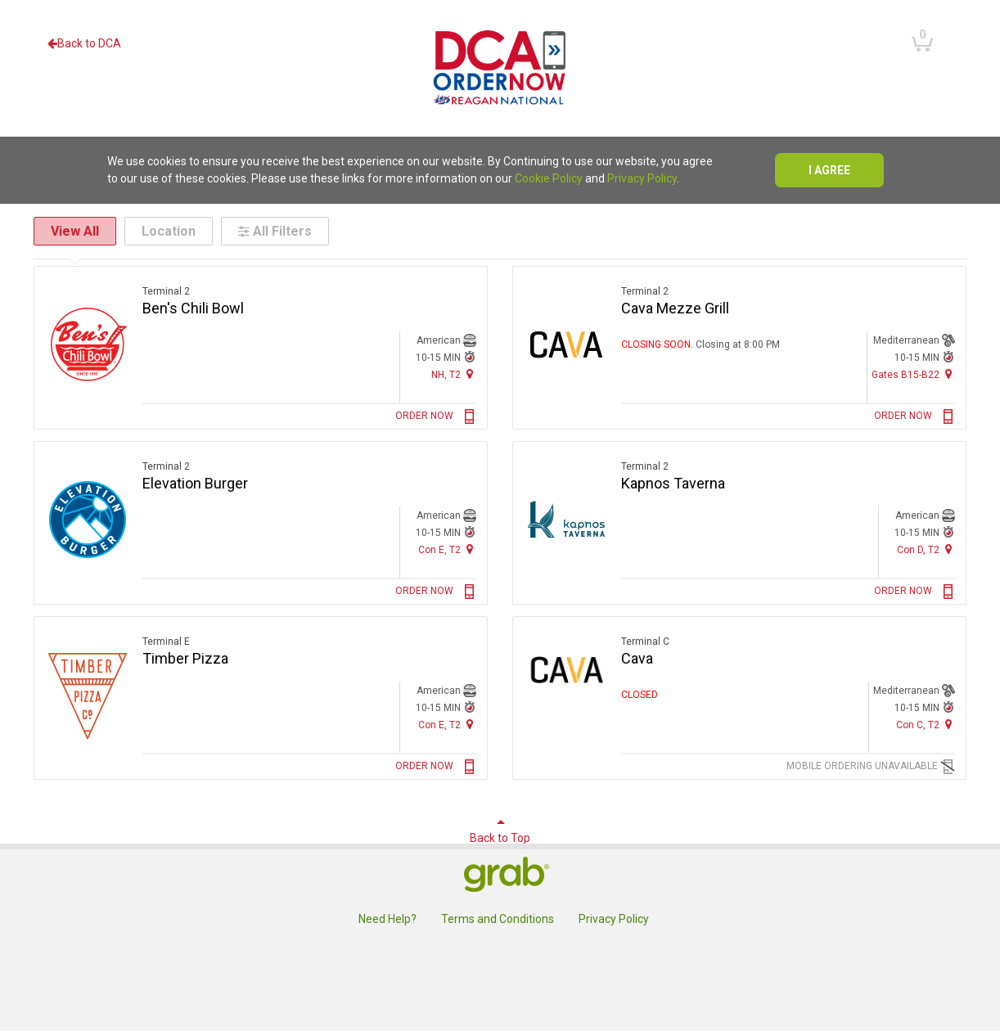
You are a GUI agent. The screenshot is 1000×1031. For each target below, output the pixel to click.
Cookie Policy (549, 178)
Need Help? (387, 918)
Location (169, 231)
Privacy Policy (642, 178)
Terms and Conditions (497, 918)
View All (75, 231)
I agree (829, 170)
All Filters (275, 231)
